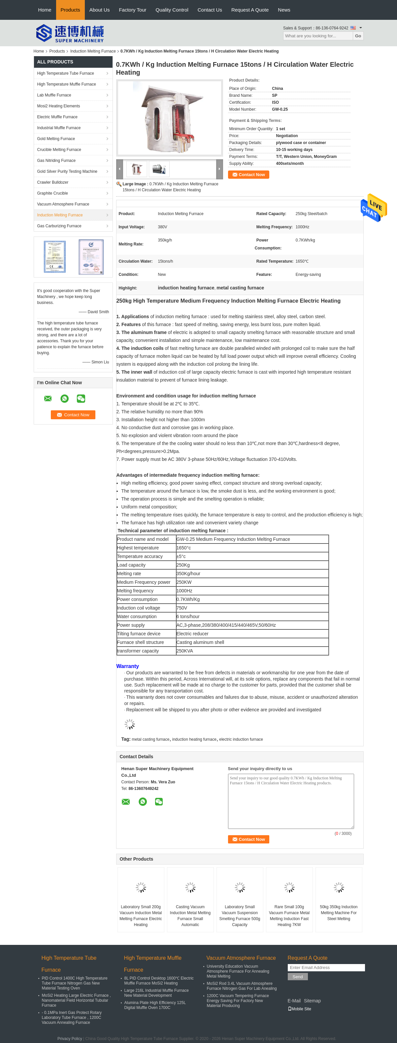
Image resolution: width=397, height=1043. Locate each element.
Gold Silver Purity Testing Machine (67, 171)
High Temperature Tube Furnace (65, 73)
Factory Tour (132, 10)
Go (358, 35)
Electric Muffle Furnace (57, 117)
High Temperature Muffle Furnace (66, 84)
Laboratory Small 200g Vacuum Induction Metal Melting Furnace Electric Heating (140, 916)
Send (298, 976)
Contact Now (252, 174)
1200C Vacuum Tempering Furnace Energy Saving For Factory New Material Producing (238, 1000)
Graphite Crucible (52, 193)
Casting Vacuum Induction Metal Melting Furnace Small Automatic (190, 916)
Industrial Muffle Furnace (59, 128)
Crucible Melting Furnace (59, 149)
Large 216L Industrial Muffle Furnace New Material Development (156, 993)
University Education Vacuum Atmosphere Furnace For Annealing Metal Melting (238, 971)
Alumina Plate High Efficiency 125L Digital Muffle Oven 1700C (155, 1005)
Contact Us (210, 10)
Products (70, 10)
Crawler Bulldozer (53, 182)
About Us (99, 10)
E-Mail (294, 1000)
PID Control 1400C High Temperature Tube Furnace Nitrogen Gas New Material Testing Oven (75, 983)
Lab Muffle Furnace (54, 95)
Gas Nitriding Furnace (56, 160)
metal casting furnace (150, 739)
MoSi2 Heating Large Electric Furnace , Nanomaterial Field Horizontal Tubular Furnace (76, 1000)
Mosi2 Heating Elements (58, 106)
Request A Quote (250, 10)
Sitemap (312, 1000)
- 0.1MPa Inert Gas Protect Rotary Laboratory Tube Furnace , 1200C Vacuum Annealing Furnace (72, 1017)
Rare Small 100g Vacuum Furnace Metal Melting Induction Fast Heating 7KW (289, 916)
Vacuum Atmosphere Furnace (63, 204)
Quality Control (172, 10)
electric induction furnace (241, 739)
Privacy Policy (69, 1038)
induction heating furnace (194, 739)
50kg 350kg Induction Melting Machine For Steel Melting (338, 913)
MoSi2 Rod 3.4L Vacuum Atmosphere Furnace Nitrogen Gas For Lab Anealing (242, 986)
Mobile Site (299, 1009)
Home (44, 10)
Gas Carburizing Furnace (59, 226)
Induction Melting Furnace (93, 51)
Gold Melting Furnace (56, 138)
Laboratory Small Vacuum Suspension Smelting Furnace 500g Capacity (239, 916)
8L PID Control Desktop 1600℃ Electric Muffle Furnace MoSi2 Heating (159, 981)
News (284, 10)
